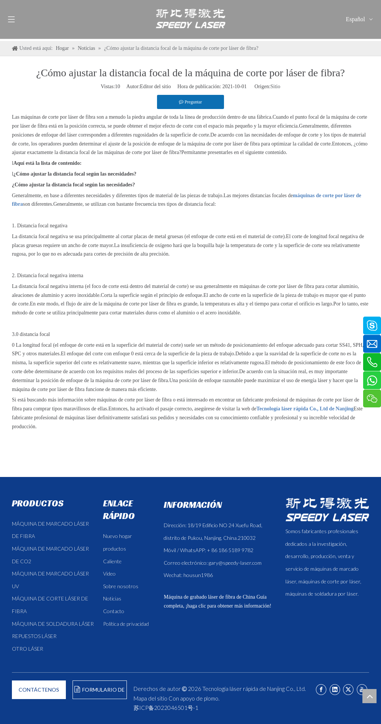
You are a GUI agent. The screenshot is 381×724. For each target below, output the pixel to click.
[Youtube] (362, 689)
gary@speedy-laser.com (235, 563)
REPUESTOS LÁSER (34, 636)
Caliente (112, 561)
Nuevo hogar (117, 536)
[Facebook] (321, 689)
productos (114, 548)
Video (109, 573)
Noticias (112, 598)
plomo (211, 698)
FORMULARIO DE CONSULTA (99, 692)
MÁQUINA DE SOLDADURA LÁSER (53, 624)
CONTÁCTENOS (39, 689)
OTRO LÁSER (27, 648)
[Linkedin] (335, 689)
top (369, 696)
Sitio (275, 86)
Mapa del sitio (150, 698)
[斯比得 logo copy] (327, 509)
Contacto (113, 611)
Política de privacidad (126, 624)
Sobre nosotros (120, 586)
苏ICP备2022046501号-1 (166, 707)
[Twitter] (348, 689)
